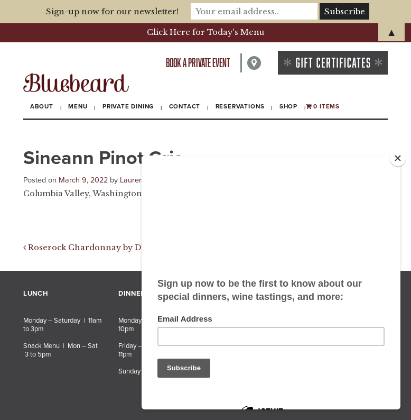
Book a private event (198, 62)
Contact (185, 106)
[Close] (398, 158)
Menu (77, 106)
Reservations (240, 106)
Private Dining (128, 106)
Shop (288, 106)
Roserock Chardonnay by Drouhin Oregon (113, 247)
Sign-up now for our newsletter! (112, 11)
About (41, 106)
